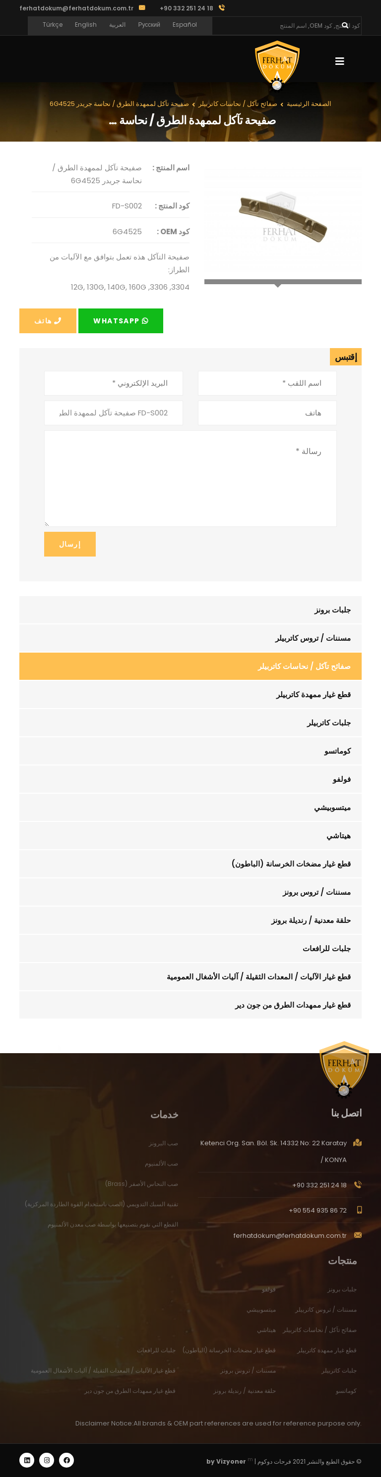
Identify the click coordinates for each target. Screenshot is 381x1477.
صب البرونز (163, 1147)
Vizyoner (231, 1461)
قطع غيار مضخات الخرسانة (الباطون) (291, 864)
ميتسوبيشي (332, 807)
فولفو (342, 779)
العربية (117, 24)
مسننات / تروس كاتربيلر (313, 638)
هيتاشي (338, 835)
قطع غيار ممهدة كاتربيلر (313, 694)
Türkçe (53, 24)
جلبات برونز (333, 610)
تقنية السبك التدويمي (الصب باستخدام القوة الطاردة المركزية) (101, 1208)
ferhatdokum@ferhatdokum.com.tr (76, 8)
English (86, 24)
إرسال (70, 544)
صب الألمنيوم (161, 1168)
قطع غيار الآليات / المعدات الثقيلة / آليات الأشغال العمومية (259, 976)
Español (185, 24)
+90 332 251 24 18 (319, 1189)
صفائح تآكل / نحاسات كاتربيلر (304, 666)
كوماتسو (337, 751)
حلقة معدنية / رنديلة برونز (311, 920)
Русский (149, 24)
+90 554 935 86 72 (318, 1215)
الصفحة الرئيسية (309, 103)
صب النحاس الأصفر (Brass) (141, 1188)
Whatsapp (120, 321)
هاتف (48, 321)
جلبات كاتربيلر (329, 722)
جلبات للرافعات (327, 948)
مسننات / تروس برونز (317, 892)
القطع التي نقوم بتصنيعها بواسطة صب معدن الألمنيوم (113, 1228)
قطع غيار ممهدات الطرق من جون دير (293, 1005)
